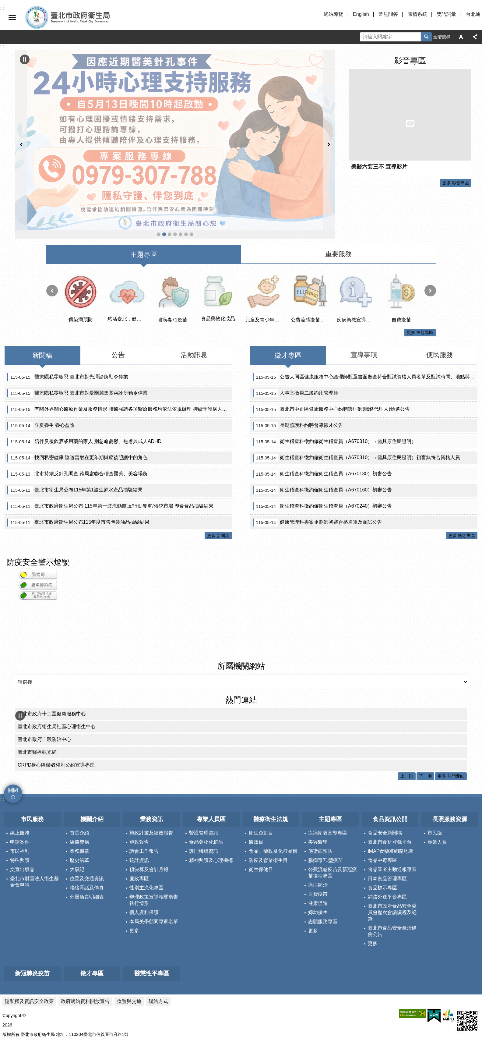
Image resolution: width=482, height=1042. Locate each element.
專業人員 (437, 794)
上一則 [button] (21, 120)
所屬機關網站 (241, 619)
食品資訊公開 (390, 771)
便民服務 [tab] (439, 307)
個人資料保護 (144, 865)
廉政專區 (139, 831)
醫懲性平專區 (151, 926)
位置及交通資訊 (87, 831)
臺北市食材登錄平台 (390, 794)
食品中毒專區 (382, 813)
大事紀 (77, 822)
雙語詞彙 (446, 14)
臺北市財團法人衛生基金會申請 (34, 834)
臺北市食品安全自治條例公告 (392, 884)
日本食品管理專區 (387, 831)
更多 (134, 883)
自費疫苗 (318, 846)
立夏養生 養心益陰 (41, 378)
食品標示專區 (382, 840)
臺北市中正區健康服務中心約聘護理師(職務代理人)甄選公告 (331, 362)
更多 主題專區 (420, 285)
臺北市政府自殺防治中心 (44, 692)
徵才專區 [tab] (288, 308)
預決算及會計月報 (148, 822)
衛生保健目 (261, 822)
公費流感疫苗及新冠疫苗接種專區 (169, 186)
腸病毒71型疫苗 (325, 813)
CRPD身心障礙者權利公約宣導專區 (56, 717)
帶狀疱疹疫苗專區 (186, 186)
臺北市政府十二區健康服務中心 (52, 666)
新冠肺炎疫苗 (32, 926)
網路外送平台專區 (387, 849)
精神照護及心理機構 (211, 813)
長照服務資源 (449, 771)
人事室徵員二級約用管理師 (296, 346)
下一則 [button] (329, 120)
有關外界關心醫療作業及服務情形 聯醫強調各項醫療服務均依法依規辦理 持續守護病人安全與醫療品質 (119, 362)
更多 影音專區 (455, 182)
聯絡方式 (158, 953)
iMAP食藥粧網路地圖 (390, 803)
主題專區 (330, 771)
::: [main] (2, 46)
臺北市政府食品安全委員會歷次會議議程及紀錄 (392, 865)
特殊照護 (20, 813)
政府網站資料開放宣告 (85, 953)
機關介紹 (92, 771)
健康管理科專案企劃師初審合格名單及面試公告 (317, 475)
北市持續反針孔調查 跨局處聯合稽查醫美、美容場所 (77, 427)
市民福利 (20, 803)
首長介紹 (79, 785)
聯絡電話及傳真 (87, 840)
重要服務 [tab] (338, 207)
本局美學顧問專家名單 (153, 874)
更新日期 (10, 1019)
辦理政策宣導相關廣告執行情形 (153, 853)
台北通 (473, 14)
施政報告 (139, 794)
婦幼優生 (318, 865)
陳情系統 (417, 14)
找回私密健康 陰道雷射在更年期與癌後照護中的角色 (77, 410)
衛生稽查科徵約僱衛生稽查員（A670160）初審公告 (322, 443)
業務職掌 (79, 803)
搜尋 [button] (426, 36)
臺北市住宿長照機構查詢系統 (180, 186)
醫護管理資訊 (203, 785)
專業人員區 (211, 771)
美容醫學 (318, 794)
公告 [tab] (118, 307)
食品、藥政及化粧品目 (273, 803)
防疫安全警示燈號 (38, 515)
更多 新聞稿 (218, 488)
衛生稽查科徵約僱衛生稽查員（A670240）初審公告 (322, 459)
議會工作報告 (144, 803)
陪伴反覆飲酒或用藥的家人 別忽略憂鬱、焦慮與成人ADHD (84, 394)
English (361, 14)
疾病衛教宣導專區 (327, 785)
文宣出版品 (22, 822)
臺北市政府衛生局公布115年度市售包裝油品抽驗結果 (78, 475)
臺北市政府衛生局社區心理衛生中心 (57, 679)
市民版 (434, 785)
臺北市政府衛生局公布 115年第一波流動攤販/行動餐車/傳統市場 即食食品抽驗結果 (110, 459)
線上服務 (20, 785)
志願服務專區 (322, 874)
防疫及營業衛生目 (268, 813)
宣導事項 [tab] (363, 307)
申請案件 (20, 794)
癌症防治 (318, 837)
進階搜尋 (441, 36)
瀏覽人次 (10, 1026)
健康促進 (318, 856)
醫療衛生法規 (270, 771)
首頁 (191, 186)
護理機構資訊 (203, 803)
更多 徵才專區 (461, 488)
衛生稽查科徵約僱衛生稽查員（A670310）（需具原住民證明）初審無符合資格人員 (356, 410)
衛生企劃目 (261, 785)
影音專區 (410, 60)
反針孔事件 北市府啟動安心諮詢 (164, 186)
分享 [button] (475, 37)
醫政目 (256, 794)
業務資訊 (151, 771)
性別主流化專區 (146, 840)
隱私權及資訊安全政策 (29, 953)
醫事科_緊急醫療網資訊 (175, 186)
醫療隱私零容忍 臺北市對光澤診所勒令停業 (67, 330)
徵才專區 (92, 926)
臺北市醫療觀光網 (37, 704)
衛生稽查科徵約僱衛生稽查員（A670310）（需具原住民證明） (335, 394)
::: (2, 751)
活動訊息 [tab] (194, 307)
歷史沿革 (79, 813)
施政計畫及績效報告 (151, 785)
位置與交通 (129, 953)
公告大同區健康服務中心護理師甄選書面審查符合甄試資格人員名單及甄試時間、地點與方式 (365, 330)
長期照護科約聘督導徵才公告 (298, 378)
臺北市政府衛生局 (85, 17)
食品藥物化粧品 (206, 794)
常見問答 (388, 14)
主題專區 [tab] (143, 207)
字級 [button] (461, 37)
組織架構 (79, 794)
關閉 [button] (12, 17)
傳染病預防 (320, 803)
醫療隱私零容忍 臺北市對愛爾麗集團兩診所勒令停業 (77, 346)
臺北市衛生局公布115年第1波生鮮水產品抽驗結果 (74, 443)
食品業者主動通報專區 (392, 822)
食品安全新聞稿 (385, 785)
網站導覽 (333, 14)
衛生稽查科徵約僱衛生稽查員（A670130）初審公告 (322, 427)
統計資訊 (139, 813)
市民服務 (32, 771)
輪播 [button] (25, 59)
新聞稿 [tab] (42, 308)
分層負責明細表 (87, 849)
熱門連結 (241, 652)
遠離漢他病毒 (158, 186)
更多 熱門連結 (451, 728)
